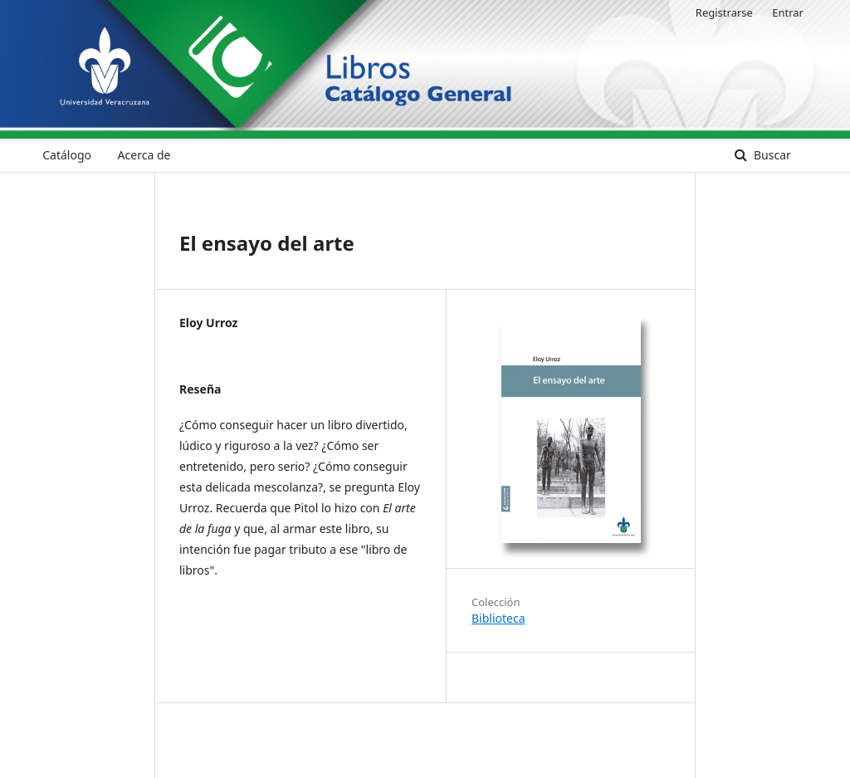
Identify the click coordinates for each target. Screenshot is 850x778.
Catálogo (66, 155)
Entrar (788, 12)
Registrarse (724, 12)
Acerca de (144, 155)
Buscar (770, 155)
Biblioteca (498, 618)
